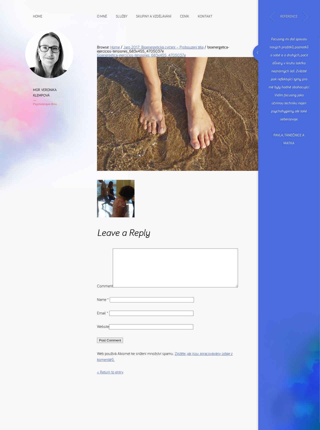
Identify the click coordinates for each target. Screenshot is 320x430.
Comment (105, 251)
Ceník (184, 16)
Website (103, 339)
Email (103, 326)
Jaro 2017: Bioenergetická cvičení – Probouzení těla (164, 47)
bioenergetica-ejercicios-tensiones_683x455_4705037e (141, 55)
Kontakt (205, 16)
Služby (121, 16)
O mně (102, 16)
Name (103, 312)
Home (37, 16)
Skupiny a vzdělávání (153, 16)
